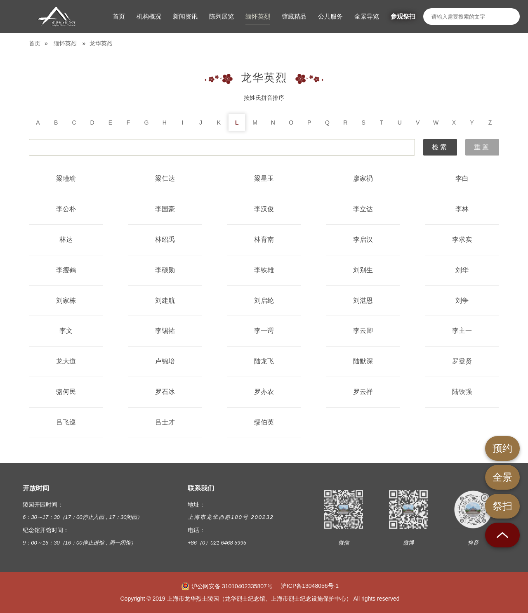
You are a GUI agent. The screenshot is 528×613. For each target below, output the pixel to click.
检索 (440, 147)
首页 (34, 43)
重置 (482, 147)
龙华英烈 (101, 43)
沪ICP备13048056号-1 (310, 585)
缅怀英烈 (65, 43)
